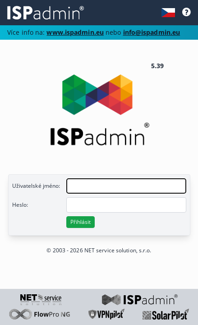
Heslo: (20, 205)
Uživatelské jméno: (36, 186)
